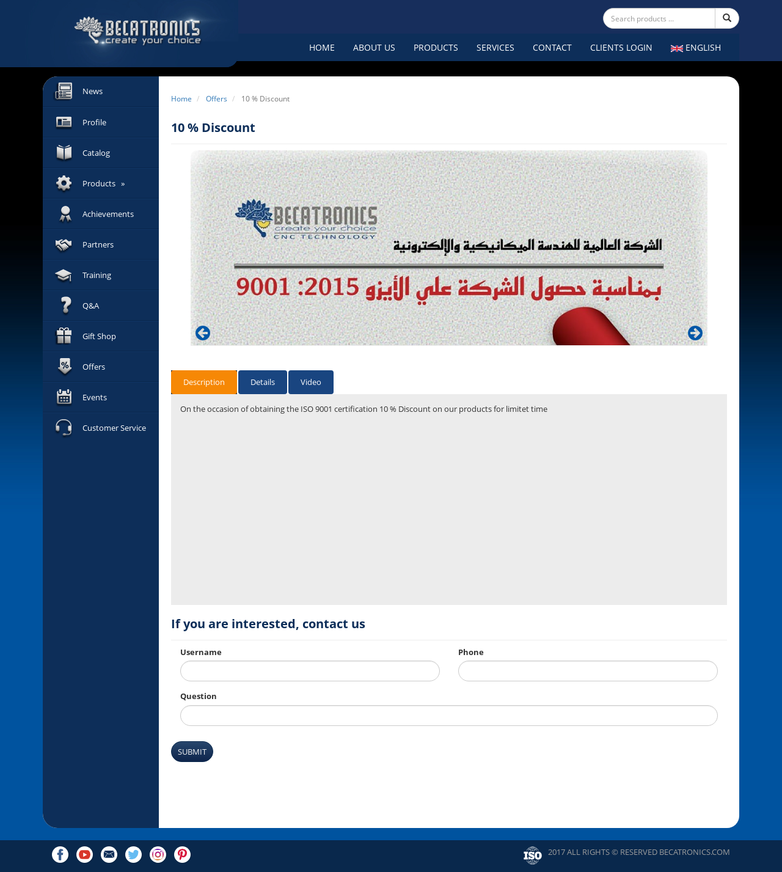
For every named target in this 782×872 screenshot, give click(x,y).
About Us (374, 47)
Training (96, 274)
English (696, 47)
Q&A (90, 305)
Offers (93, 366)
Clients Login (621, 47)
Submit (192, 751)
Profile (94, 122)
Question (198, 696)
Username (201, 652)
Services (495, 47)
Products (436, 47)
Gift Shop (99, 336)
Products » (103, 183)
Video (311, 381)
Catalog (96, 152)
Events (94, 397)
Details (262, 381)
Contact (552, 47)
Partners (98, 244)
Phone (471, 652)
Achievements (108, 213)
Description (204, 381)
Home (322, 47)
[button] (203, 333)
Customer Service (114, 427)
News (92, 91)
